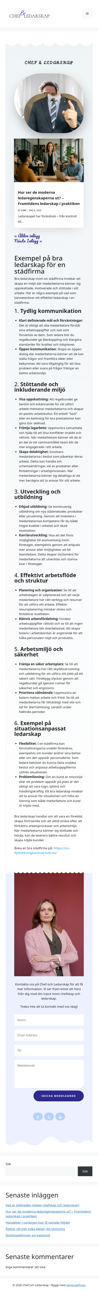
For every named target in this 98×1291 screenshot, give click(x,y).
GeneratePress (75, 1285)
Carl (24, 210)
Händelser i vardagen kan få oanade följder (38, 1222)
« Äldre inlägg (27, 235)
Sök (8, 1164)
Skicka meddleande (58, 1096)
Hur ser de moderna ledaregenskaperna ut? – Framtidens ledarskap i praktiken (49, 198)
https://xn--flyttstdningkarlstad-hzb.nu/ (42, 850)
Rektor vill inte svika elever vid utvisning (35, 1229)
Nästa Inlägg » (28, 240)
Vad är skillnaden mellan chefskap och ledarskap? (42, 1205)
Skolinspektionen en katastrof (28, 1235)
